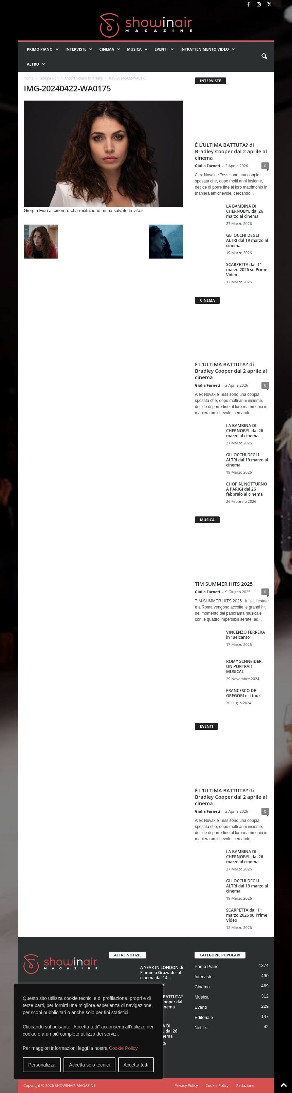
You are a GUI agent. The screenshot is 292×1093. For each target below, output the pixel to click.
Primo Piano (43, 49)
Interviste (79, 49)
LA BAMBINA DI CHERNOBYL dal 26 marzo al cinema (244, 211)
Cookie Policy (123, 1048)
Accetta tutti (136, 1065)
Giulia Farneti (207, 165)
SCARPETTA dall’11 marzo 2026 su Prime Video (246, 270)
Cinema (109, 49)
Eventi (164, 49)
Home (28, 78)
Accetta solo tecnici (89, 1065)
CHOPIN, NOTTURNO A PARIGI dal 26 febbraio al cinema (246, 489)
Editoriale (204, 1017)
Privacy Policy (186, 1085)
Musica (137, 49)
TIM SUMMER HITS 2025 (224, 583)
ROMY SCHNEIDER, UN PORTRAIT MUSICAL (244, 666)
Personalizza (41, 1065)
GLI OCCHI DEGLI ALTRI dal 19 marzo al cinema (247, 240)
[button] (264, 56)
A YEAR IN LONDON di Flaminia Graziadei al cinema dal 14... (161, 973)
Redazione (245, 1085)
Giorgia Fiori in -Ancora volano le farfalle (71, 78)
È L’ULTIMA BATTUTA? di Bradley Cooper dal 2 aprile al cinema (231, 151)
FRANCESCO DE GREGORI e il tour (243, 693)
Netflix (201, 1027)
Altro (36, 64)
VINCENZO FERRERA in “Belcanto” (245, 634)
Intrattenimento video (208, 49)
